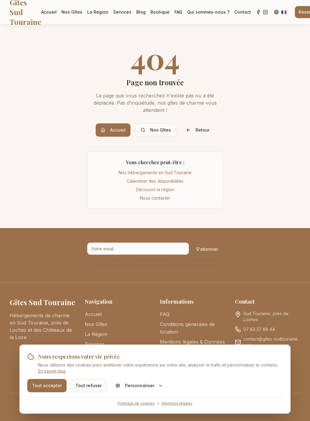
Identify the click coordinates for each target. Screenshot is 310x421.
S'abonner (207, 249)
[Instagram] (265, 12)
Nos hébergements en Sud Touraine (155, 172)
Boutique (160, 12)
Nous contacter (155, 198)
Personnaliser (139, 385)
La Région (97, 12)
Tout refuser (88, 385)
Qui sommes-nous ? (208, 12)
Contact (242, 12)
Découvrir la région (155, 189)
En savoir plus (52, 371)
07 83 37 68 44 (259, 329)
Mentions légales (177, 403)
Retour (197, 129)
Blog (141, 12)
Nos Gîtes (71, 12)
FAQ (178, 12)
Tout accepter (47, 385)
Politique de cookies (136, 403)
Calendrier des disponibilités (155, 181)
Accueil (49, 12)
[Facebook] (258, 12)
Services (122, 12)
